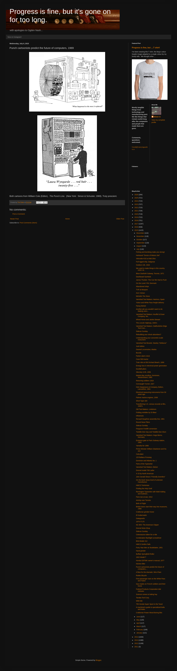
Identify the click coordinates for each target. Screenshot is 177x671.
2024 (136, 201)
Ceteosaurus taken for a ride (146, 534)
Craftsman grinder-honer (145, 512)
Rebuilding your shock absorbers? (148, 334)
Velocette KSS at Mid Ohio (146, 259)
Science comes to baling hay (146, 594)
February (140, 630)
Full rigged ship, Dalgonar (145, 262)
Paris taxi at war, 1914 (144, 497)
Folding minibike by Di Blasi (146, 412)
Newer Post (14, 219)
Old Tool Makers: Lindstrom (146, 409)
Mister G (157, 117)
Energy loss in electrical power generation (151, 366)
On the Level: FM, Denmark (146, 283)
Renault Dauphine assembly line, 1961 (150, 419)
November (140, 236)
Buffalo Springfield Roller (145, 554)
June (138, 617)
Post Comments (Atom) (28, 223)
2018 (136, 220)
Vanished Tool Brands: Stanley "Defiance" (151, 343)
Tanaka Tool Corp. (142, 598)
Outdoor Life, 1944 (143, 265)
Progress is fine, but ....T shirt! (146, 48)
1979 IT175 (140, 522)
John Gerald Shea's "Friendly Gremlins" (150, 477)
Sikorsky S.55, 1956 (143, 372)
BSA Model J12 (141, 541)
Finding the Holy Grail (144, 488)
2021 (136, 211)
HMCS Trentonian (142, 485)
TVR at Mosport (142, 290)
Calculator (140, 454)
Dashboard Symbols (143, 277)
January (139, 633)
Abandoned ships (142, 286)
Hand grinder (141, 551)
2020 (136, 214)
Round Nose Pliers (143, 422)
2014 (136, 637)
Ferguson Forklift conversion (146, 429)
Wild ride (139, 601)
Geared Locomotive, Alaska (146, 349)
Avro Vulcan (140, 293)
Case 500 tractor (142, 359)
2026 (136, 195)
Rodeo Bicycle (141, 575)
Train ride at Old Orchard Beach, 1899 (150, 362)
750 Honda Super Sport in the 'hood (149, 604)
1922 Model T (141, 557)
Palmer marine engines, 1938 (147, 397)
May (138, 620)
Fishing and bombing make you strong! (150, 252)
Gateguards (140, 518)
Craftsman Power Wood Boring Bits (149, 613)
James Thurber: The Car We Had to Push (151, 280)
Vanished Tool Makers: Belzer (147, 467)
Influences (140, 416)
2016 (136, 227)
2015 (136, 230)
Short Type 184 (141, 401)
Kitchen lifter (140, 564)
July (138, 249)
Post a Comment (18, 214)
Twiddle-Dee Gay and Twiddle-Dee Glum (151, 432)
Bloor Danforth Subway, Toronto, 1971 (150, 273)
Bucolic (138, 353)
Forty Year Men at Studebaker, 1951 (149, 548)
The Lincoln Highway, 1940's (146, 323)
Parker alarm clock (143, 356)
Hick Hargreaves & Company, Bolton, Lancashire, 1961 (149, 388)
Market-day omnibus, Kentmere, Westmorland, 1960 (148, 376)
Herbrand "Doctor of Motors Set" (148, 255)
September (140, 243)
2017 (136, 224)
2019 (136, 217)
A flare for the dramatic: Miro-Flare (148, 572)
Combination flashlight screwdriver (148, 538)
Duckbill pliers (141, 369)
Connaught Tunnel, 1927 (145, 384)
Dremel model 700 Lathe (145, 470)
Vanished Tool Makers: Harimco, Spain (150, 299)
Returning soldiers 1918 (145, 381)
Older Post (120, 219)
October (139, 240)
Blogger (98, 660)
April (138, 623)
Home (67, 219)
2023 (136, 204)
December (140, 233)
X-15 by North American (145, 474)
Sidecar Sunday (142, 331)
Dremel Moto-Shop (143, 528)
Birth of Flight (141, 503)
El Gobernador (141, 515)
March (138, 626)
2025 (136, 198)
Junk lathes (140, 346)
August (139, 246)
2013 (136, 640)
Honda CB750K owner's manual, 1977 (150, 560)
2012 (136, 643)
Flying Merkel (141, 306)
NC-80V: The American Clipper (147, 525)
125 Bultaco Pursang (143, 457)
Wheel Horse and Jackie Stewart (148, 319)
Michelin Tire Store (143, 296)
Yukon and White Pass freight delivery (150, 303)
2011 (136, 647)
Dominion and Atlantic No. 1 (146, 461)
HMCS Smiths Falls (143, 544)
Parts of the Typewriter (144, 464)
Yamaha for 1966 (142, 446)
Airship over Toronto (143, 500)
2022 (136, 207)
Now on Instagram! (15, 37)
